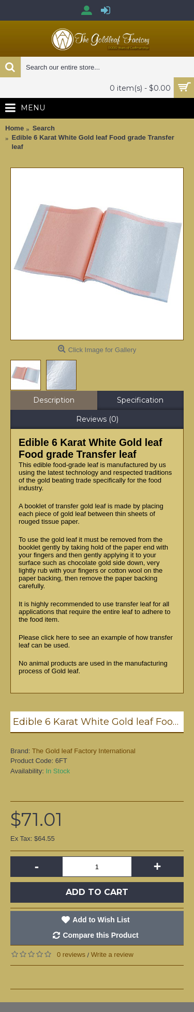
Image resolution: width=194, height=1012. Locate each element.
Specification (140, 400)
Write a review (112, 954)
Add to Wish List (100, 920)
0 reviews (71, 954)
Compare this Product (100, 935)
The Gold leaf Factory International (84, 751)
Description (53, 400)
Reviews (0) (97, 419)
